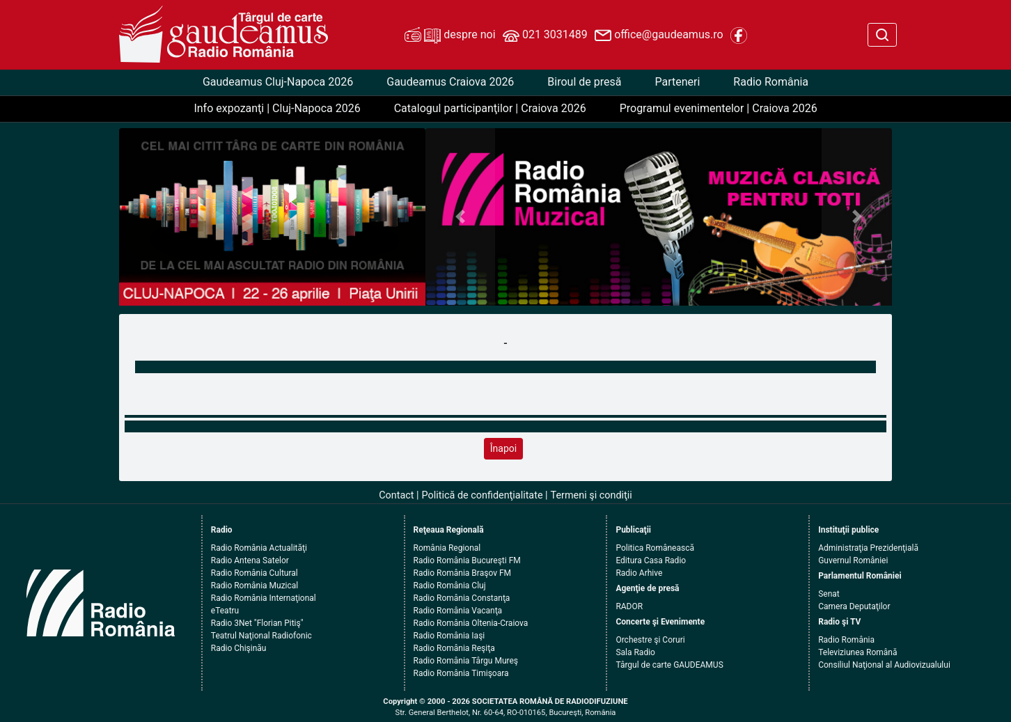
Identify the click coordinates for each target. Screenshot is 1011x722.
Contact (396, 495)
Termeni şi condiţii (591, 495)
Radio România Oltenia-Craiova (471, 623)
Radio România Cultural (254, 573)
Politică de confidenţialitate (482, 495)
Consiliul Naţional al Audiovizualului (884, 665)
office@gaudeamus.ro (659, 35)
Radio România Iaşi (449, 636)
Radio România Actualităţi (259, 548)
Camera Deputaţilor (854, 606)
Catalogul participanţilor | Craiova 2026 (490, 108)
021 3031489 (545, 35)
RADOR (629, 606)
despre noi (450, 35)
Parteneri (677, 81)
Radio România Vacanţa (458, 610)
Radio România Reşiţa (454, 648)
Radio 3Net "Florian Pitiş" (257, 623)
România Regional (447, 548)
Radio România (770, 81)
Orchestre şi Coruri (650, 640)
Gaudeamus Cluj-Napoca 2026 (278, 81)
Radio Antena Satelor (250, 560)
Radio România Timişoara (461, 673)
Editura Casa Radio (651, 560)
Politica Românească (655, 548)
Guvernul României (853, 560)
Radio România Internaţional (263, 598)
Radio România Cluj (450, 585)
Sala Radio (635, 652)
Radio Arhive (639, 573)
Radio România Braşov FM (462, 573)
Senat (829, 594)
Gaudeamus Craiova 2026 (450, 81)
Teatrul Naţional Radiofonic (261, 636)
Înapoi (503, 448)
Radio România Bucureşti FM (467, 560)
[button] (460, 217)
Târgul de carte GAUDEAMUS (669, 665)
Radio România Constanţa (462, 598)
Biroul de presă (584, 81)
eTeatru (225, 610)
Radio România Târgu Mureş (466, 661)
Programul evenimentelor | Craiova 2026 (718, 108)
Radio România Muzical (254, 585)
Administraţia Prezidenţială (868, 548)
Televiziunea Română (857, 652)
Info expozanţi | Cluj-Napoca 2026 (277, 108)
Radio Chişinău (239, 648)
